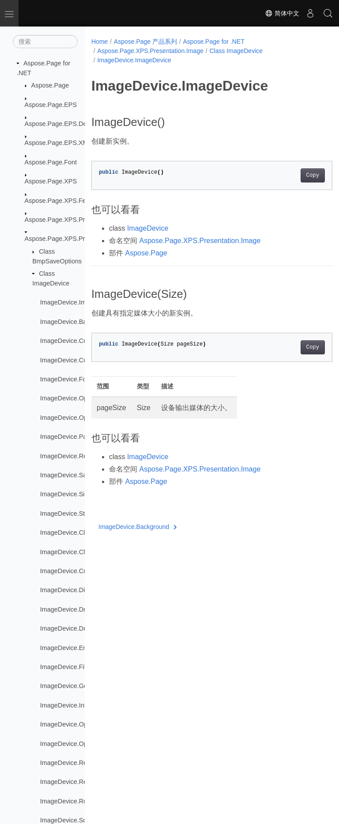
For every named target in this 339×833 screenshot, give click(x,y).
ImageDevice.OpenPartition (79, 743)
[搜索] (45, 41)
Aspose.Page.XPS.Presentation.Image (79, 238)
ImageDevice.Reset (68, 781)
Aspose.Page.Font (51, 162)
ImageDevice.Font (66, 379)
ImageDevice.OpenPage (74, 724)
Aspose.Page (50, 85)
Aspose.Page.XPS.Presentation (69, 219)
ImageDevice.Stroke (69, 513)
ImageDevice (147, 228)
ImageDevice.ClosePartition (79, 551)
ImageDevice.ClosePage (75, 532)
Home (99, 41)
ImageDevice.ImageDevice (78, 302)
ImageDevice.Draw (67, 609)
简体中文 (282, 13)
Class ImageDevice (236, 50)
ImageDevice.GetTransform (79, 685)
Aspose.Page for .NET (214, 41)
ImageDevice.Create (69, 570)
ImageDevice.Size (65, 494)
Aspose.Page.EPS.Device (61, 123)
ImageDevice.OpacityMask (78, 417)
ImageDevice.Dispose (71, 589)
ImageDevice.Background (76, 321)
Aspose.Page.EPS (51, 104)
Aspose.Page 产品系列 (145, 41)
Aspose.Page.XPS (51, 181)
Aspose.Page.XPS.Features (64, 200)
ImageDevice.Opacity (70, 398)
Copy (295, 175)
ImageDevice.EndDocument (79, 647)
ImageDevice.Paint (67, 436)
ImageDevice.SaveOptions (77, 475)
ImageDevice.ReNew (70, 762)
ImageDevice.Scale (67, 820)
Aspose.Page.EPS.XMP (59, 142)
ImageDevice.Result (68, 456)
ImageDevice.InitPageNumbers (84, 705)
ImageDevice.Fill (63, 666)
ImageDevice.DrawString (75, 628)
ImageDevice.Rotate (69, 801)
